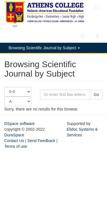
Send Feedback (41, 140)
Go (96, 94)
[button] (82, 35)
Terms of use (15, 146)
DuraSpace (14, 135)
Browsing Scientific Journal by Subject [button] (44, 48)
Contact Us (14, 140)
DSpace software (19, 123)
